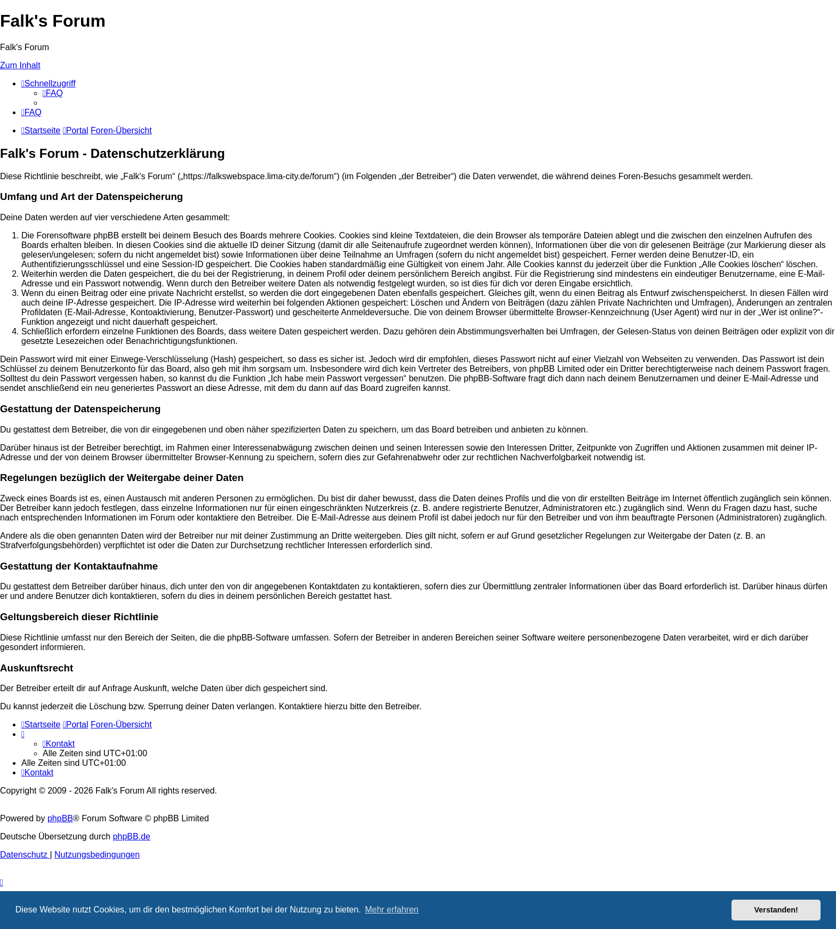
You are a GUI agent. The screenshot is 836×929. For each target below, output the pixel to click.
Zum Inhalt (20, 65)
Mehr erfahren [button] (392, 909)
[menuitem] (53, 93)
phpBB (60, 818)
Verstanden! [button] (776, 910)
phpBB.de (131, 836)
